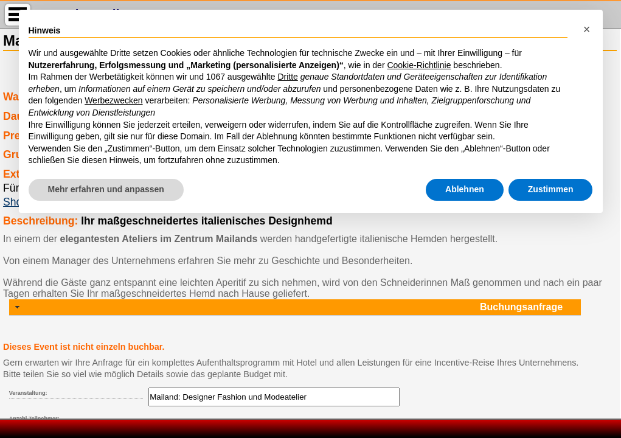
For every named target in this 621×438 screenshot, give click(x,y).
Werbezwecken (113, 100)
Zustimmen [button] (551, 189)
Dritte (287, 77)
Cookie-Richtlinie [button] (419, 65)
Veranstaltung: (28, 393)
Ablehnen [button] (464, 189)
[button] (587, 29)
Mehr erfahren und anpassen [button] (106, 189)
